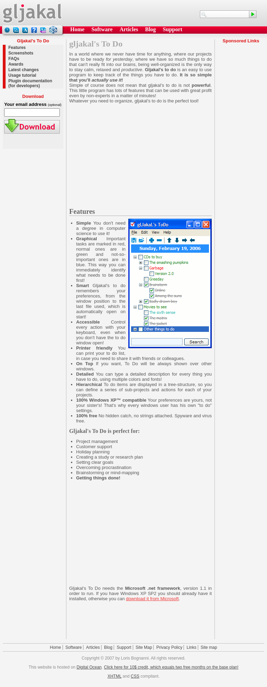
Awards (15, 64)
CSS (135, 676)
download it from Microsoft (152, 598)
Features (17, 47)
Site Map (144, 647)
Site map (209, 647)
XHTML (114, 676)
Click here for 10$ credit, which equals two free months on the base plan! (171, 667)
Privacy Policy (169, 647)
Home (77, 29)
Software (102, 29)
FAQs (13, 58)
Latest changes (23, 69)
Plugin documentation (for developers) (30, 83)
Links (191, 647)
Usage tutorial (22, 75)
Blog (150, 29)
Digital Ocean (89, 667)
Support (172, 29)
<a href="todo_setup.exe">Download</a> (33, 124)
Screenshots (20, 53)
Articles (129, 29)
